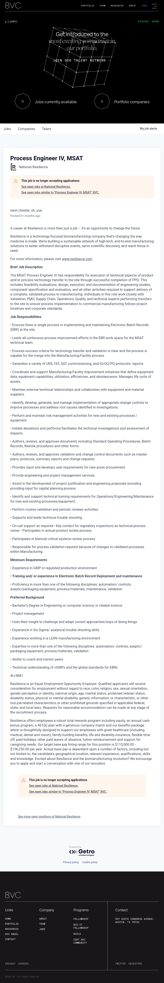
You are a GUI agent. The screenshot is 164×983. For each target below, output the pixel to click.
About (132, 5)
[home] (13, 5)
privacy (10, 963)
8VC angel (12, 934)
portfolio (12, 924)
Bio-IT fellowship (80, 926)
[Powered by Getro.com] (82, 851)
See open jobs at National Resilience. (46, 186)
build (77, 934)
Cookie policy (90, 862)
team (42, 924)
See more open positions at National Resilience (49, 816)
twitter (120, 963)
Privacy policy (71, 862)
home (8, 918)
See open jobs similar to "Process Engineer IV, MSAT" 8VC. (60, 192)
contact (10, 939)
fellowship (80, 919)
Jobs (144, 5)
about (43, 918)
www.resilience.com (77, 259)
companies (26, 129)
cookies (23, 963)
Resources (117, 5)
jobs (7, 129)
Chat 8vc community (80, 941)
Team (102, 5)
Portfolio (87, 5)
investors (135, 963)
